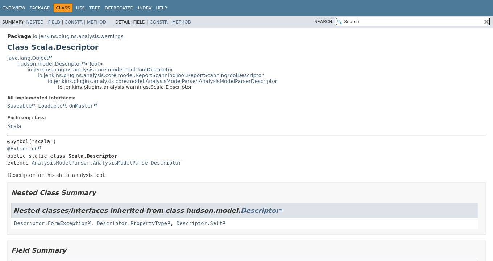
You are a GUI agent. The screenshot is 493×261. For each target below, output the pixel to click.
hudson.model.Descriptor (49, 64)
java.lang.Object (28, 58)
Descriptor (260, 210)
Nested (35, 22)
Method (96, 22)
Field (54, 22)
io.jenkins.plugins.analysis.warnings (78, 36)
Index (145, 8)
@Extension (22, 149)
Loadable (50, 106)
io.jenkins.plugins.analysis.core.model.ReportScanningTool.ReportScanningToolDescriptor (151, 75)
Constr (74, 22)
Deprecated (119, 8)
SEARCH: (324, 21)
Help (161, 8)
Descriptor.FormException (50, 223)
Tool (94, 64)
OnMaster (81, 106)
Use (80, 8)
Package (40, 8)
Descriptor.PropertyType (132, 223)
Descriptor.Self (199, 223)
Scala (14, 126)
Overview (13, 8)
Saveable (19, 106)
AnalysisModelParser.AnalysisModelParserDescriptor (106, 163)
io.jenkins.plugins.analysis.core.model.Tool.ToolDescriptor (100, 69)
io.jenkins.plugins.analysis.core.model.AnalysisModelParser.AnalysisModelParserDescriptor (162, 81)
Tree (94, 8)
